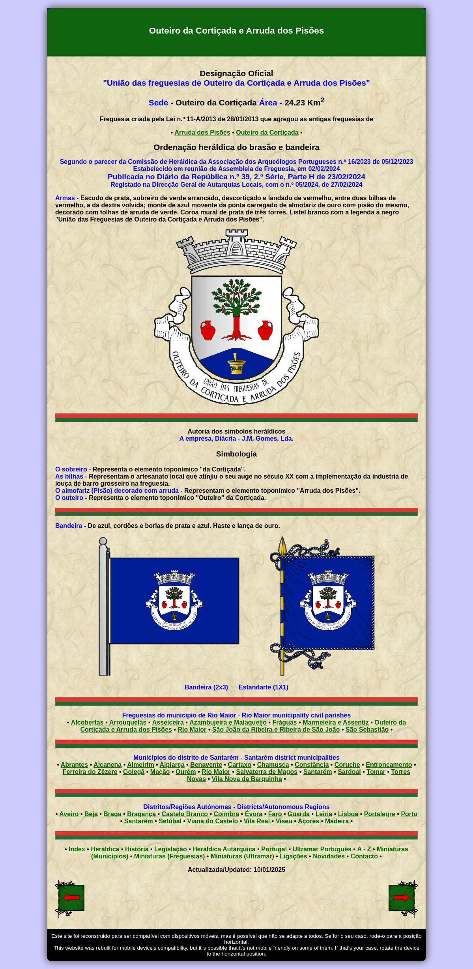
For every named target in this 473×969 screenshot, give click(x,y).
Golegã (133, 771)
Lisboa (348, 814)
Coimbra (226, 814)
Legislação (170, 849)
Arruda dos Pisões (202, 132)
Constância (312, 764)
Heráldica (105, 849)
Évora (253, 814)
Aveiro (69, 814)
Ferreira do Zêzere (90, 771)
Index (77, 849)
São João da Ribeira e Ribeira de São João (276, 729)
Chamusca (273, 764)
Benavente (206, 764)
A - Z (364, 849)
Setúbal (170, 821)
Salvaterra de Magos (267, 771)
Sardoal (349, 771)
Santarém (317, 771)
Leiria (324, 814)
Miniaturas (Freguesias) (169, 856)
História (137, 849)
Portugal (274, 849)
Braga (112, 814)
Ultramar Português (322, 849)
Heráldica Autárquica (224, 849)
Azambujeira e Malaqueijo (228, 722)
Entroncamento (389, 764)
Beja (91, 814)
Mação (160, 771)
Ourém (186, 771)
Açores (308, 821)
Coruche (347, 764)
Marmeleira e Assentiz (335, 722)
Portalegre (379, 814)
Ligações (293, 856)
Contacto (364, 856)
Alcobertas (87, 722)
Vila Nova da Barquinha (247, 779)
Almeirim (140, 764)
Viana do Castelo (212, 821)
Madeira (337, 821)
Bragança (141, 814)
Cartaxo (240, 764)
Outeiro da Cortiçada (267, 132)
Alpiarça (172, 764)
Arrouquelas (127, 722)
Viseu (284, 821)
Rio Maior (192, 729)
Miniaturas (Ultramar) (242, 856)
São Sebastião (367, 729)
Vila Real (257, 821)
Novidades (329, 856)
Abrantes (74, 764)
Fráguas (284, 722)
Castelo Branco (185, 814)
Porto (409, 814)
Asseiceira (168, 722)
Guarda (299, 814)
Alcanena (107, 764)
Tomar (375, 771)
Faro (275, 814)
